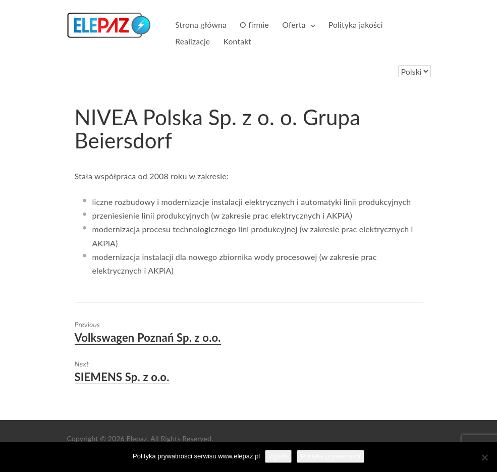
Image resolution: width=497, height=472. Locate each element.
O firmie (254, 24)
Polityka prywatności (330, 456)
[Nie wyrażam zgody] (484, 457)
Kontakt (237, 41)
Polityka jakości (355, 24)
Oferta (293, 24)
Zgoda (278, 456)
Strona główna (201, 24)
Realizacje (192, 41)
